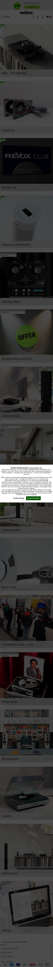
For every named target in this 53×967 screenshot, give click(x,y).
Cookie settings (18, 498)
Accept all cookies (33, 498)
